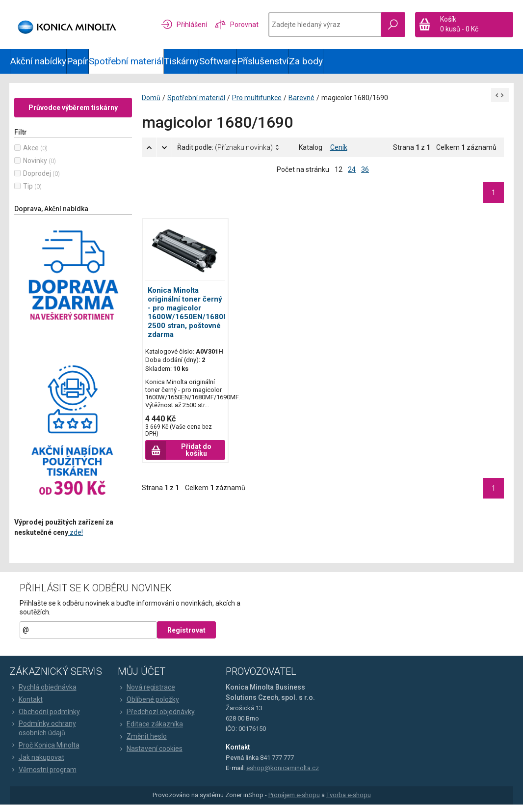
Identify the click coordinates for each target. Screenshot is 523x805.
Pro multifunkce (257, 98)
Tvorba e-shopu (348, 796)
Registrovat (186, 631)
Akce (31, 148)
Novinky (36, 161)
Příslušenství (262, 61)
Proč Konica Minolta (44, 745)
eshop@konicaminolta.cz (282, 769)
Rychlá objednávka (43, 688)
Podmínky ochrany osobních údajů (43, 729)
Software (217, 61)
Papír (77, 61)
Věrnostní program (43, 770)
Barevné (302, 98)
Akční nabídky (38, 61)
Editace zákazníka (150, 725)
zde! (76, 533)
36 (365, 170)
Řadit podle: (225, 148)
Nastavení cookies (150, 749)
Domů (151, 98)
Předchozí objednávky (156, 713)
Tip (28, 187)
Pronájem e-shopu (294, 796)
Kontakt (26, 700)
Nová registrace (146, 688)
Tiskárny (181, 61)
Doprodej (38, 174)
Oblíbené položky (148, 700)
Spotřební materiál (126, 61)
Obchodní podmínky (45, 713)
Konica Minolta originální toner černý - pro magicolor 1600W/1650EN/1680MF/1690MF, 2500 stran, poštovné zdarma (207, 312)
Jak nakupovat (37, 758)
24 (352, 170)
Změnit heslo (142, 737)
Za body (306, 61)
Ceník (338, 148)
